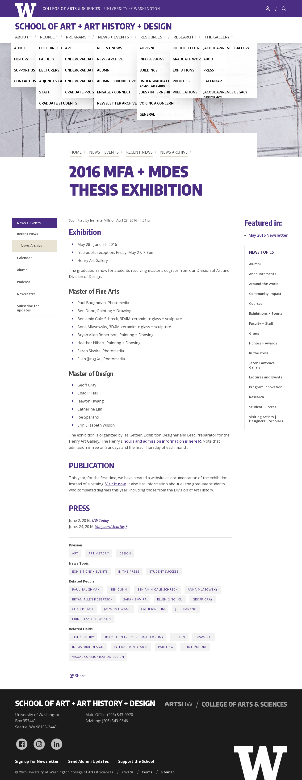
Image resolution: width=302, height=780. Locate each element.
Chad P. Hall (83, 609)
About (22, 37)
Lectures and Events (265, 377)
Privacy (127, 772)
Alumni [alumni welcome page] (23, 270)
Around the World (263, 283)
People (47, 37)
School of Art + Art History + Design (93, 26)
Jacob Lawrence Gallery (262, 365)
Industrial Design (88, 647)
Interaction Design (131, 647)
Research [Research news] (256, 397)
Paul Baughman (86, 589)
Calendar (24, 258)
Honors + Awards (263, 343)
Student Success (262, 407)
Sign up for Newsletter (37, 761)
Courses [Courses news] (255, 303)
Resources (151, 37)
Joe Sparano (185, 609)
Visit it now (115, 483)
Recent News (139, 152)
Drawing (203, 637)
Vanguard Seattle (111, 526)
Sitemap (168, 772)
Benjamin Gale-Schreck (158, 589)
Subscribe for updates (28, 308)
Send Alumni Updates (88, 761)
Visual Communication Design (98, 656)
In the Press (258, 353)
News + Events (113, 37)
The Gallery (217, 37)
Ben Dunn (118, 589)
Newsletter (26, 294)
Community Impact (265, 293)
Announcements (262, 274)
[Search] (284, 9)
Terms (147, 772)
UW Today (100, 520)
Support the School (136, 761)
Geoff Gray (203, 599)
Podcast (23, 282)
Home (76, 152)
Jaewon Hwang (117, 609)
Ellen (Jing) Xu (169, 599)
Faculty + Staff (261, 323)
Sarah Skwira (135, 599)
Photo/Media (195, 647)
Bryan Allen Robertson (92, 599)
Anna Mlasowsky (203, 589)
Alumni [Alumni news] (255, 264)
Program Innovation (265, 387)
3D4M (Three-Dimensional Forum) (134, 637)
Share (78, 675)
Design (125, 553)
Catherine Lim (153, 609)
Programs (76, 37)
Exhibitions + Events (265, 313)
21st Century (83, 637)
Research (183, 37)
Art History (98, 553)
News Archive (174, 152)
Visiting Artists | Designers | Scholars (266, 419)
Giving (254, 333)
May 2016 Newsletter (268, 235)
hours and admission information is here (162, 441)
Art (75, 553)
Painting (165, 647)
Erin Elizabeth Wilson (91, 619)
